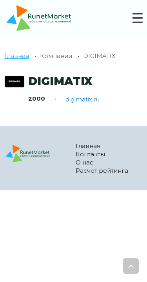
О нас (84, 162)
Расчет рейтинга (102, 170)
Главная (16, 56)
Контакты (90, 154)
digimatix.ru (82, 99)
